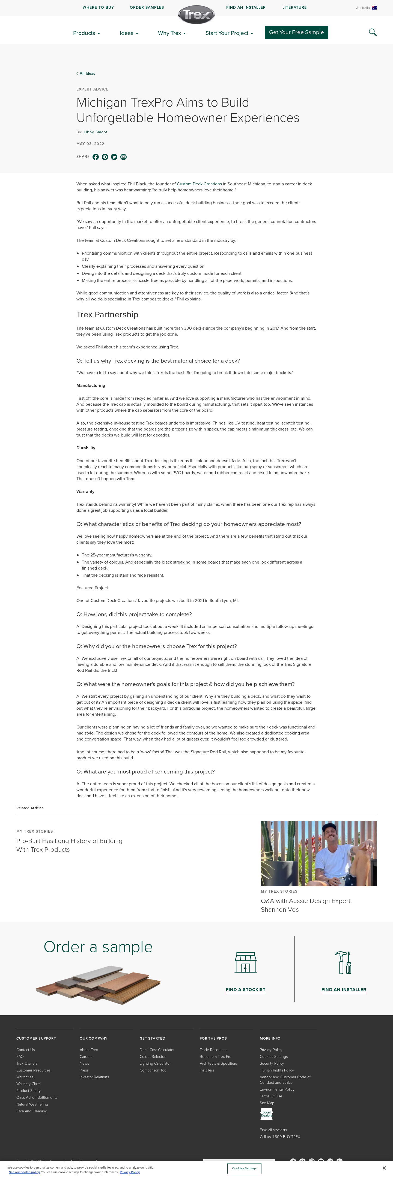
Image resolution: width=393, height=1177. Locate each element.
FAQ (20, 1056)
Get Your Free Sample (296, 32)
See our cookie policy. (24, 1172)
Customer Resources (33, 1070)
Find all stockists (273, 1130)
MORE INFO (270, 1038)
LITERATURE (294, 7)
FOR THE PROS (213, 1038)
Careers (86, 1056)
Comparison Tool (153, 1070)
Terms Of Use (271, 1096)
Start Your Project (227, 33)
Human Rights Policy (277, 1070)
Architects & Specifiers (218, 1063)
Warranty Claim (28, 1084)
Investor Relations (94, 1077)
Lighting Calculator (155, 1063)
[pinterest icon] (105, 157)
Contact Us (25, 1050)
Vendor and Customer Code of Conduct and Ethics (285, 1079)
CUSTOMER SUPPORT (36, 1038)
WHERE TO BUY (98, 7)
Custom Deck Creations (199, 184)
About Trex (89, 1050)
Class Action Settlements (36, 1097)
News (84, 1063)
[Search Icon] (373, 32)
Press (84, 1070)
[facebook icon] (96, 157)
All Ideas (87, 73)
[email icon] (123, 157)
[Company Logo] (196, 14)
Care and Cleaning (31, 1111)
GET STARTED (152, 1038)
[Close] (384, 1168)
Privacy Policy (271, 1050)
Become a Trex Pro (215, 1056)
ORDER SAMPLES (147, 7)
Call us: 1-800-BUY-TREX (280, 1137)
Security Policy (272, 1063)
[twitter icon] (114, 157)
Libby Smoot (96, 132)
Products (84, 33)
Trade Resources (213, 1050)
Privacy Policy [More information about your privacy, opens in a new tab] (130, 1172)
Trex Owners (26, 1063)
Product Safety (28, 1091)
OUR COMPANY (94, 1038)
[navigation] (196, 8)
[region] (196, 1169)
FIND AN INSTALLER (246, 7)
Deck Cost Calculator (157, 1050)
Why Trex (169, 33)
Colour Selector (152, 1056)
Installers (207, 1070)
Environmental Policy (277, 1089)
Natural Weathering (32, 1104)
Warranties (24, 1077)
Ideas (126, 33)
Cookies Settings (274, 1056)
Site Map (267, 1103)
